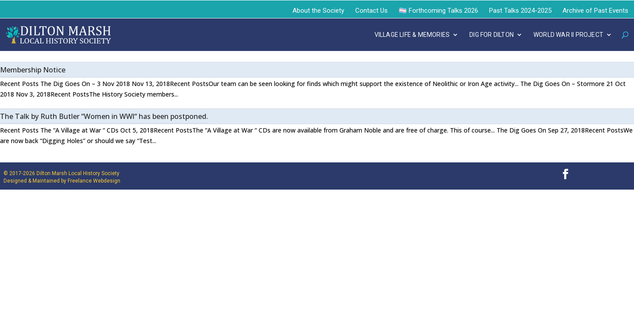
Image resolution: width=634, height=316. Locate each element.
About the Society (318, 10)
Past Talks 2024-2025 (520, 10)
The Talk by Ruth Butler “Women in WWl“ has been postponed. (104, 116)
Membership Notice (32, 70)
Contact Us (371, 10)
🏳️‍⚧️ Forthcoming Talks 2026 (438, 10)
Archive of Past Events (595, 10)
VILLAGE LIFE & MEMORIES (412, 35)
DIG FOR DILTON (491, 35)
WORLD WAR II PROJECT (568, 35)
